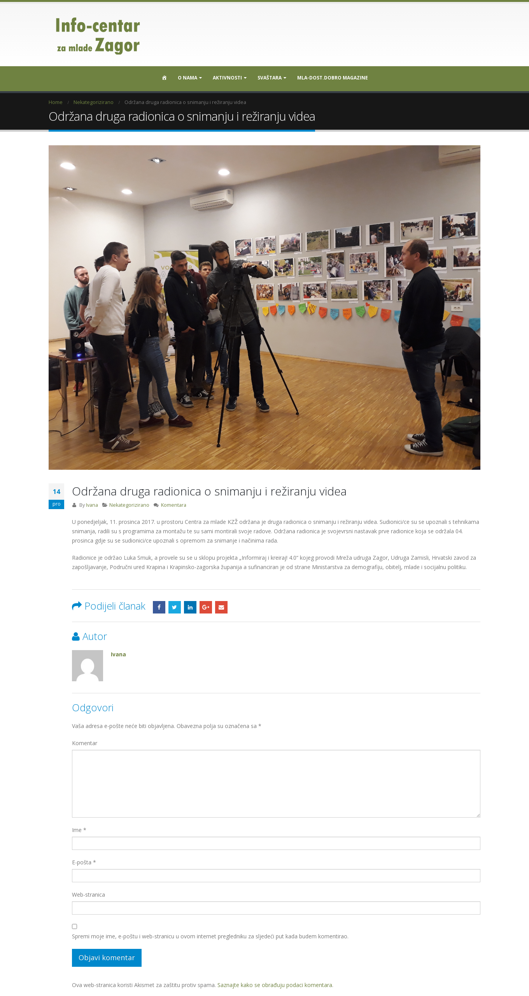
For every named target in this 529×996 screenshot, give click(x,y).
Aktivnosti (227, 77)
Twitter (174, 604)
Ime (79, 827)
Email (221, 604)
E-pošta (84, 859)
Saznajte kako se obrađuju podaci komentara (274, 982)
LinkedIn (190, 604)
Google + (206, 604)
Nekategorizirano (129, 502)
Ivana (92, 502)
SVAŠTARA (269, 77)
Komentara (173, 502)
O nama (187, 77)
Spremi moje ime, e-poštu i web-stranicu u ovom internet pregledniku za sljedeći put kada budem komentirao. (210, 933)
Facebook (159, 604)
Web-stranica (88, 892)
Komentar (84, 740)
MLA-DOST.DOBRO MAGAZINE (332, 77)
